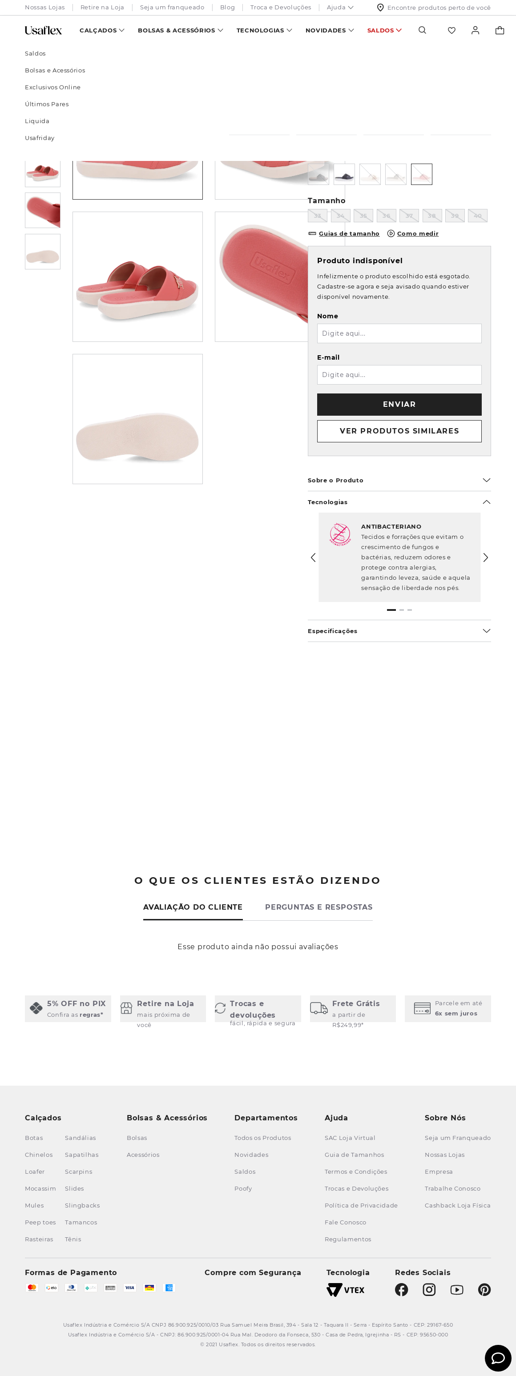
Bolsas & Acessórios (176, 30)
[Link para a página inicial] (37, 56)
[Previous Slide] (313, 557)
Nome (327, 316)
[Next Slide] (485, 557)
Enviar (399, 404)
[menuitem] (102, 30)
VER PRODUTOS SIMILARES (399, 431)
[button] (391, 610)
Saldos (380, 30)
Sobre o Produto (399, 480)
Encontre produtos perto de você (434, 7)
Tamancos (105, 56)
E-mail (328, 357)
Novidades (326, 30)
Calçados (98, 30)
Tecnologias (260, 30)
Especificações (399, 630)
